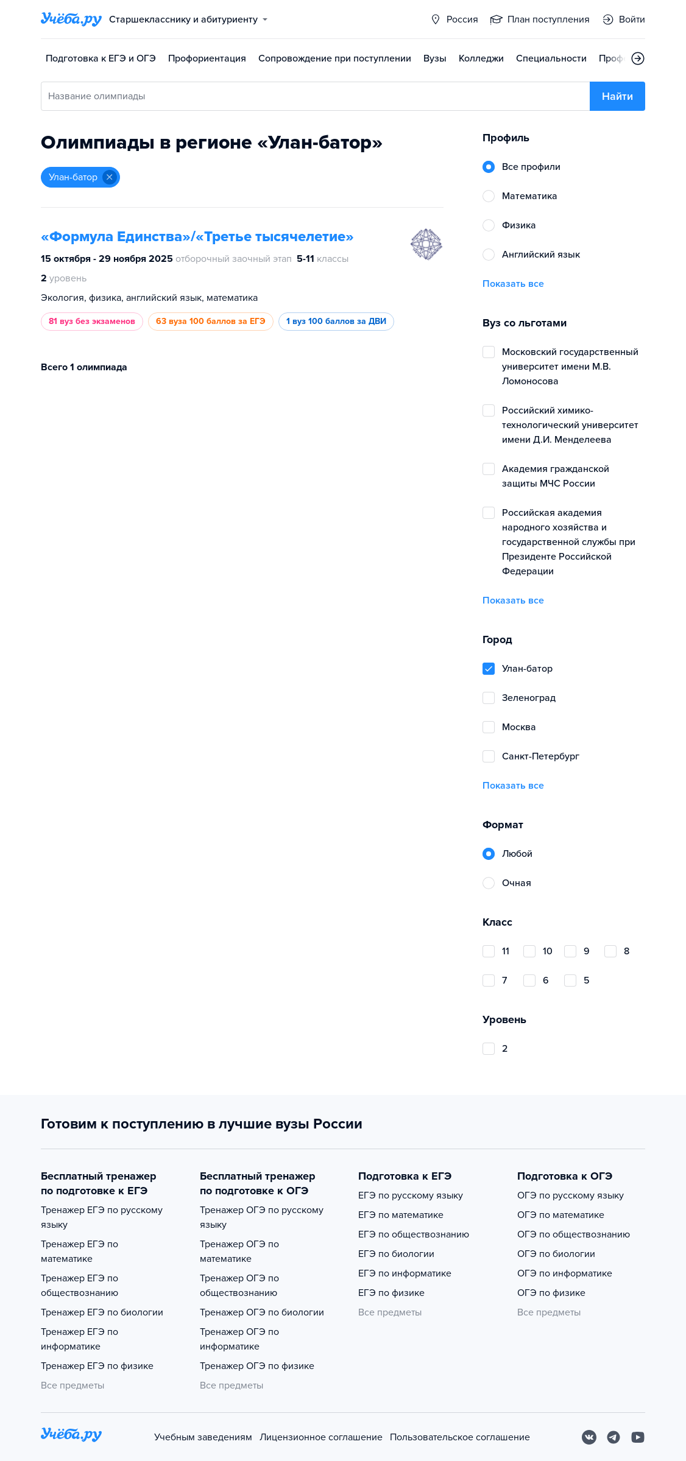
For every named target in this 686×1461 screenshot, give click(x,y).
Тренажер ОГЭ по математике (239, 1251)
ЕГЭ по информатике (404, 1273)
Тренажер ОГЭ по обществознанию (239, 1285)
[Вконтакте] (589, 1437)
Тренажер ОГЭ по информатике (239, 1339)
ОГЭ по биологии (556, 1254)
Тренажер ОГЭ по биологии (262, 1312)
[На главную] (71, 1437)
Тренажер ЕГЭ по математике (79, 1251)
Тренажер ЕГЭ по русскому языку (102, 1217)
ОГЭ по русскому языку (570, 1195)
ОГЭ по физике (551, 1293)
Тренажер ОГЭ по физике (257, 1366)
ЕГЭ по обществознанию (413, 1234)
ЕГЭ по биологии (396, 1254)
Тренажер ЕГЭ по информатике (79, 1339)
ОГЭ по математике (560, 1215)
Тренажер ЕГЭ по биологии (102, 1312)
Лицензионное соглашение (321, 1437)
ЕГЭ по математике (401, 1215)
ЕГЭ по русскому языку (410, 1195)
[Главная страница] (71, 19)
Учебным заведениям (203, 1437)
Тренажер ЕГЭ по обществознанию (79, 1285)
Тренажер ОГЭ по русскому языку (262, 1217)
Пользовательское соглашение (460, 1437)
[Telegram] (613, 1437)
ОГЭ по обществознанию (573, 1234)
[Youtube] (638, 1437)
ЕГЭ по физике (391, 1293)
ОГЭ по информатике (564, 1273)
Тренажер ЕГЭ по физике (97, 1366)
